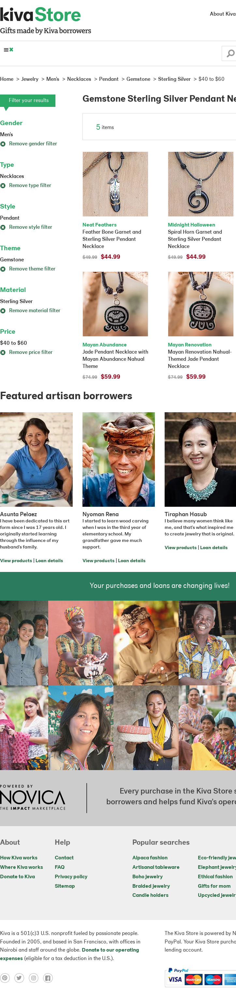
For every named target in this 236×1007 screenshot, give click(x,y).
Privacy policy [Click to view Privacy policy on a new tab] (71, 877)
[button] (231, 55)
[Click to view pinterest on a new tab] (7, 977)
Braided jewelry (151, 886)
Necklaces (12, 176)
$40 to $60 (13, 343)
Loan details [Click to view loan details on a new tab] (49, 561)
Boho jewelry (147, 877)
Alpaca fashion (150, 858)
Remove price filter (26, 352)
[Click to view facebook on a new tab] (49, 977)
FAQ (60, 867)
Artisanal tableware (156, 867)
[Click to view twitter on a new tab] (21, 977)
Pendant (10, 218)
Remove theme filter (27, 269)
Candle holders (150, 895)
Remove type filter (25, 185)
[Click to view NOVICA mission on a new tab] (32, 798)
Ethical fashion (215, 877)
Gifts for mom (214, 886)
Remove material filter (30, 311)
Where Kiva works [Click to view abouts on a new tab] (21, 867)
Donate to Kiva (17, 877)
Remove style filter (26, 227)
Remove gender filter (28, 144)
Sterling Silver (16, 301)
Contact (64, 858)
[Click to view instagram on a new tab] (36, 977)
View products (16, 561)
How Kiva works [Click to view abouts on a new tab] (18, 858)
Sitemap (65, 886)
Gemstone (12, 260)
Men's (6, 135)
